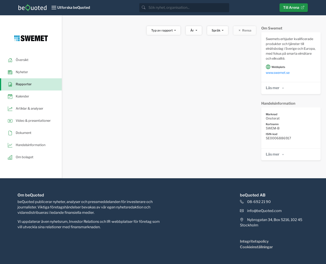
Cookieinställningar (256, 247)
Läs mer (275, 88)
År (192, 30)
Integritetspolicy (254, 241)
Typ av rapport (162, 30)
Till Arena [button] (293, 7)
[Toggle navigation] (70, 7)
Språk (216, 30)
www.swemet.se (278, 73)
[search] (188, 7)
